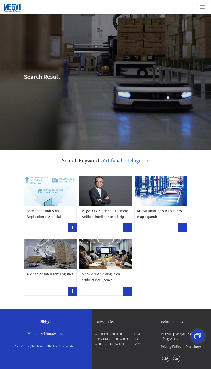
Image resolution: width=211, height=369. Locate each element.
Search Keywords (106, 160)
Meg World (170, 338)
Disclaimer (193, 346)
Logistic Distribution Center (111, 338)
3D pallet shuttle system (109, 343)
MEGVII (166, 334)
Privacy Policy (171, 346)
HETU (136, 333)
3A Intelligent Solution (108, 333)
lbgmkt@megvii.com (49, 333)
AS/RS (136, 343)
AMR (135, 338)
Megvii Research (187, 334)
